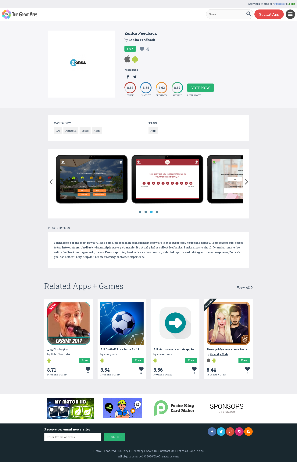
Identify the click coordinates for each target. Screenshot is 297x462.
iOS (58, 130)
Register (280, 4)
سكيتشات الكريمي (57, 349)
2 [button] (146, 212)
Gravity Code (219, 354)
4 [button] (157, 212)
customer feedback (81, 247)
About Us (152, 451)
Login (291, 4)
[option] (92, 180)
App (153, 130)
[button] (50, 181)
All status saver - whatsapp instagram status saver (187, 349)
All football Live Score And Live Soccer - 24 (129, 349)
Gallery (123, 451)
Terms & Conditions (190, 451)
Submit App (269, 14)
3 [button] (151, 212)
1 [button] (140, 212)
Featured (110, 451)
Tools (85, 130)
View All (245, 287)
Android (71, 130)
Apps (97, 130)
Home (97, 451)
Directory (137, 451)
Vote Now (200, 87)
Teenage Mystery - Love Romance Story (233, 349)
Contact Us (167, 451)
